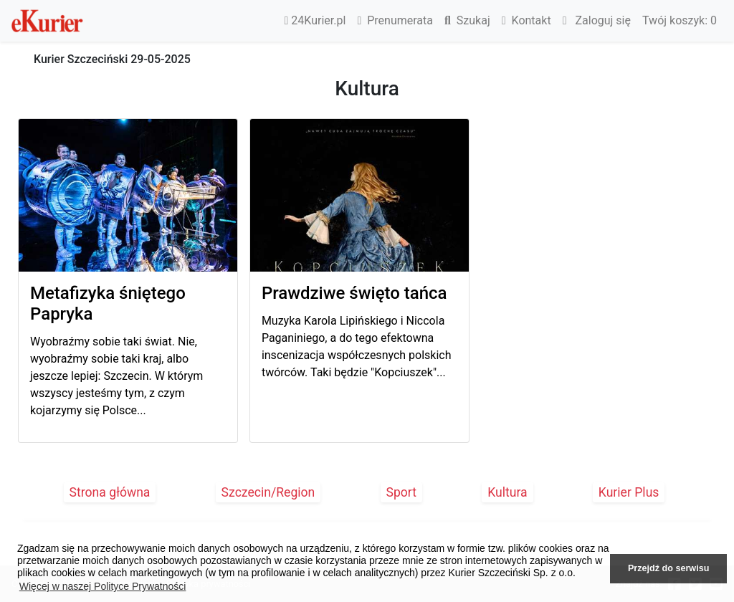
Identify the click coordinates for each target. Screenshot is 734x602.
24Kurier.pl (315, 20)
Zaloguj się (597, 20)
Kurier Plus (629, 492)
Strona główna (110, 492)
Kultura (507, 492)
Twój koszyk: (679, 20)
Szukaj (467, 20)
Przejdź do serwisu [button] (668, 568)
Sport (401, 492)
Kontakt (526, 20)
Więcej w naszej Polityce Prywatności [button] (102, 586)
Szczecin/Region (268, 492)
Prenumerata (395, 20)
